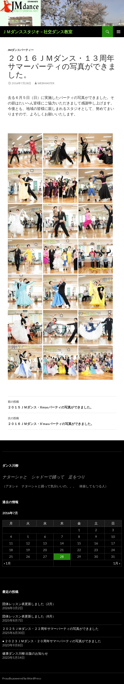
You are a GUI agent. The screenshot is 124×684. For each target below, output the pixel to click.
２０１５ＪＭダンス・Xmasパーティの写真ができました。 (62, 404)
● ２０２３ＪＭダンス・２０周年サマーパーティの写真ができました (51, 641)
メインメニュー (118, 31)
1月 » (116, 563)
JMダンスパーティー (21, 50)
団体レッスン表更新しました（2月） (28, 604)
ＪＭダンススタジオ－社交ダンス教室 (37, 31)
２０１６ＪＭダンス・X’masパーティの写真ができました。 (62, 421)
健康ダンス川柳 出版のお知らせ (25, 653)
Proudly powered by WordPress (21, 678)
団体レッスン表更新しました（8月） (28, 616)
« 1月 (7, 563)
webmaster (46, 83)
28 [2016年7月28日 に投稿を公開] (62, 556)
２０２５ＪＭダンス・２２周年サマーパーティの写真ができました (50, 629)
